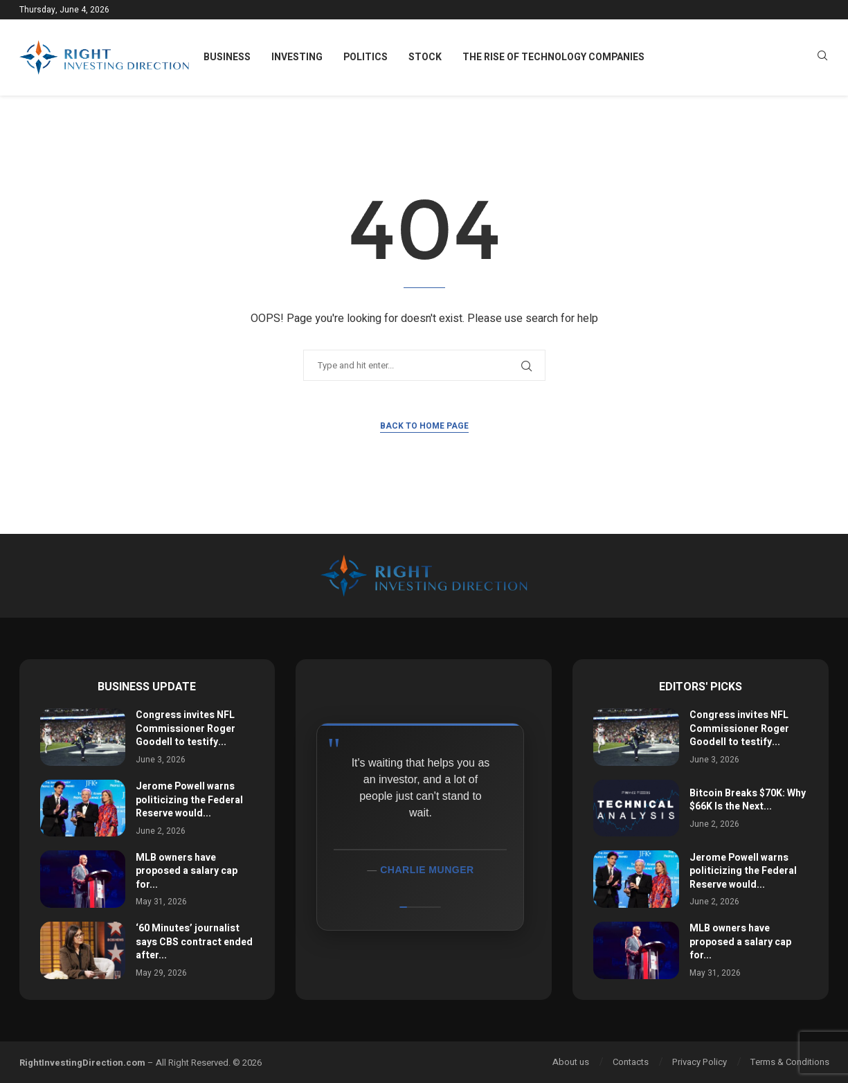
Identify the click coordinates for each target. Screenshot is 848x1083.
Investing (297, 57)
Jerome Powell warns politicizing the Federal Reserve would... (189, 800)
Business (227, 57)
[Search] (822, 58)
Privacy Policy (699, 1061)
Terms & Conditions (789, 1061)
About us (570, 1061)
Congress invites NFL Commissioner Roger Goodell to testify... (185, 728)
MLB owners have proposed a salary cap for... (186, 871)
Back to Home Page (424, 426)
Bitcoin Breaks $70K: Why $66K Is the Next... (747, 800)
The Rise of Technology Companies (553, 57)
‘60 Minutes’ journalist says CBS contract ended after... (194, 942)
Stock (425, 57)
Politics (365, 57)
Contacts (631, 1061)
